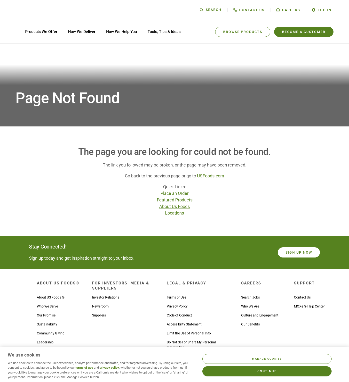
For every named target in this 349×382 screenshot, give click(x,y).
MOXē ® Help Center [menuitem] (309, 306)
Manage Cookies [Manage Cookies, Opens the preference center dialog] (267, 358)
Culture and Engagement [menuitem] (259, 315)
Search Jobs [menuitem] (250, 297)
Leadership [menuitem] (45, 342)
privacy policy (109, 367)
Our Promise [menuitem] (46, 315)
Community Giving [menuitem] (50, 333)
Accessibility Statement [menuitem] (184, 324)
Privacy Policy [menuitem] (177, 306)
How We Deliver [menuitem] (81, 31)
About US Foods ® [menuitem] (50, 297)
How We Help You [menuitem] (121, 31)
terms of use (84, 367)
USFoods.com (210, 175)
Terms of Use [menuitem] (176, 297)
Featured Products (174, 199)
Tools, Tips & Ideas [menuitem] (164, 31)
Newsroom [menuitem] (100, 306)
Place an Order (174, 193)
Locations (174, 213)
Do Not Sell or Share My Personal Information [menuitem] (191, 344)
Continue (267, 371)
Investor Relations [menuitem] (105, 297)
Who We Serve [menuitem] (47, 306)
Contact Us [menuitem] (302, 297)
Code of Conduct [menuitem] (179, 315)
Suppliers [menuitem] (99, 315)
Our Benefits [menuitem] (250, 324)
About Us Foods (174, 206)
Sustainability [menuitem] (47, 324)
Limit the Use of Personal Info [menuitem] (189, 333)
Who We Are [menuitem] (250, 306)
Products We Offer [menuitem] (41, 31)
